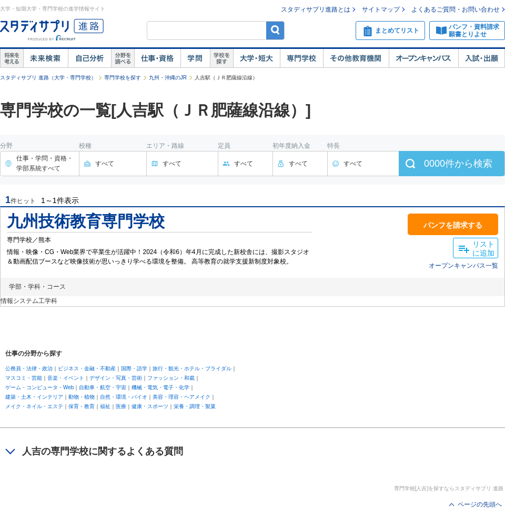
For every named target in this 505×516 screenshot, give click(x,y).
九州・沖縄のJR (168, 77)
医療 (121, 406)
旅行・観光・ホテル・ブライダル (192, 368)
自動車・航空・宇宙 (102, 387)
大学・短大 (256, 58)
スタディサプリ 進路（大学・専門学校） (48, 77)
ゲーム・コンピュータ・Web (39, 387)
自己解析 (89, 58)
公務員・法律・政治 (29, 368)
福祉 (105, 406)
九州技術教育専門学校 (86, 221)
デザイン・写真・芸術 (115, 378)
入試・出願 (481, 58)
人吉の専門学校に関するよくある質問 (102, 451)
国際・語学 (134, 368)
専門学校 (301, 58)
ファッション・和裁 (171, 378)
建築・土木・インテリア (34, 397)
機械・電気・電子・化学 (160, 387)
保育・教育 (81, 406)
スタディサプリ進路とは (315, 9)
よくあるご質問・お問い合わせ (455, 9)
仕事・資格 (157, 58)
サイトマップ (381, 9)
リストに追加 (483, 248)
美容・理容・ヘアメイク (181, 397)
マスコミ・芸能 (23, 378)
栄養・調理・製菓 (195, 406)
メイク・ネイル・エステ (34, 406)
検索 (275, 30)
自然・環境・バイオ (123, 397)
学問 (195, 58)
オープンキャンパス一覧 (463, 265)
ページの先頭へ (480, 504)
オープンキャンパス (423, 58)
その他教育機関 (356, 58)
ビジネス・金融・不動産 (87, 368)
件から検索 (458, 163)
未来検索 (45, 58)
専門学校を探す (122, 77)
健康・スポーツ (150, 406)
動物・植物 (81, 397)
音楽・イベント (65, 378)
